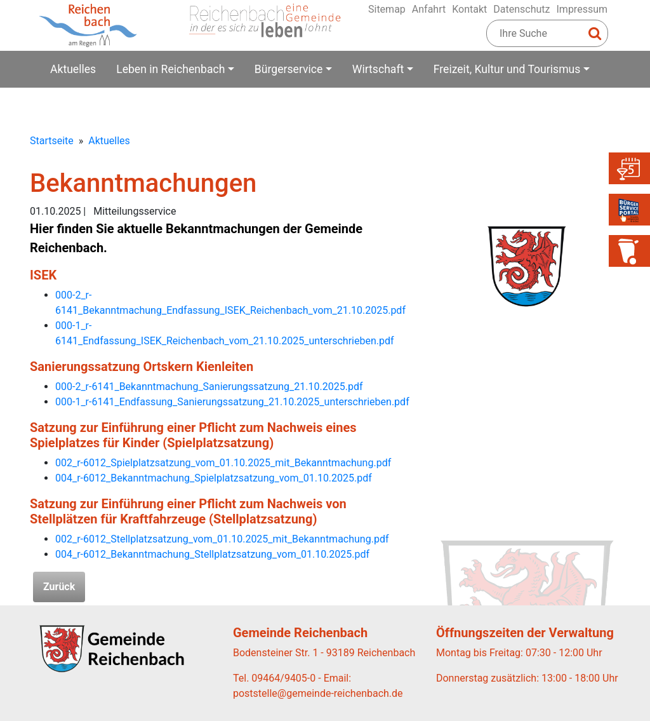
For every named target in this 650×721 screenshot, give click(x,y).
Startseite (52, 141)
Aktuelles (73, 69)
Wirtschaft (378, 69)
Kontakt (469, 9)
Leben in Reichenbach (170, 69)
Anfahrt (429, 9)
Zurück (59, 587)
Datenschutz (521, 9)
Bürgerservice (289, 69)
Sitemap (387, 9)
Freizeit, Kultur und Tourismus (507, 69)
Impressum (582, 9)
